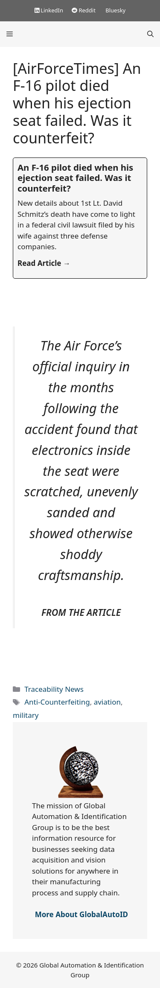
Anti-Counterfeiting (57, 702)
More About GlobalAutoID (81, 914)
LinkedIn (49, 10)
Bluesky (114, 10)
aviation (107, 702)
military (25, 715)
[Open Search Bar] (150, 34)
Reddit (84, 10)
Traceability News (54, 689)
